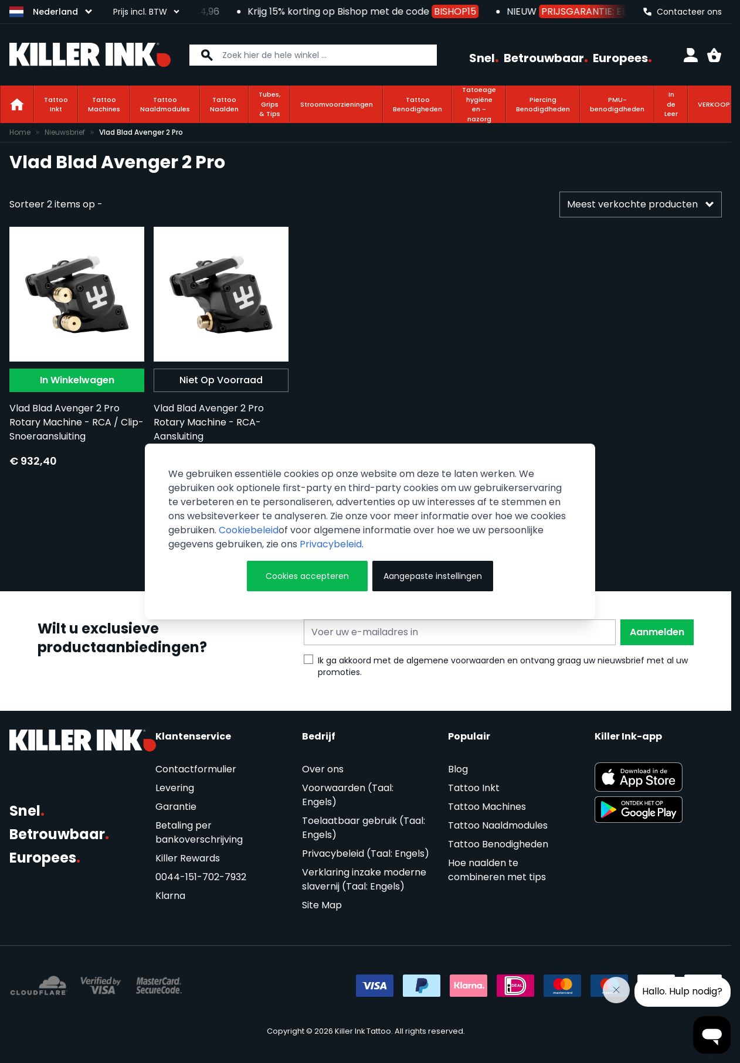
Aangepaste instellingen (432, 576)
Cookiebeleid (249, 530)
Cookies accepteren (307, 576)
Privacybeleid (331, 544)
